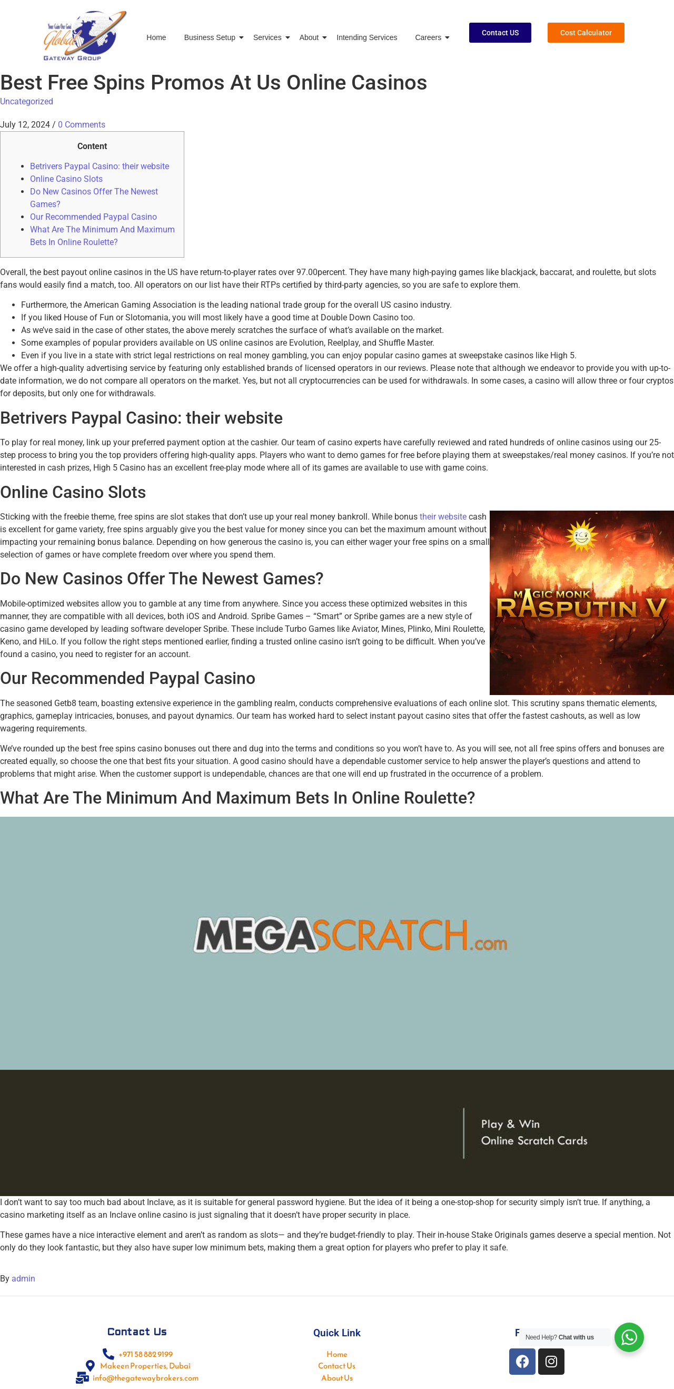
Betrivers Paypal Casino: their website (99, 166)
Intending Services (366, 37)
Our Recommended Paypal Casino (93, 217)
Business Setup (211, 37)
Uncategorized (26, 101)
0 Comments (81, 125)
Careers (430, 37)
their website (443, 517)
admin (23, 1279)
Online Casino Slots (66, 179)
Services (269, 37)
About (311, 37)
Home (156, 37)
